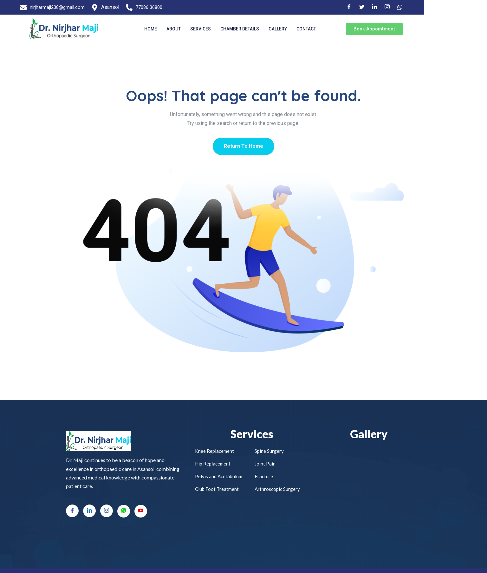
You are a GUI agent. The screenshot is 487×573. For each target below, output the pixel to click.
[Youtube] (140, 511)
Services (220, 28)
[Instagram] (448, 7)
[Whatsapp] (123, 511)
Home (170, 28)
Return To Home (243, 146)
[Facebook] (410, 7)
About (193, 28)
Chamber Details (259, 28)
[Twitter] (422, 7)
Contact (326, 28)
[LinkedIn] (435, 7)
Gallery (298, 28)
